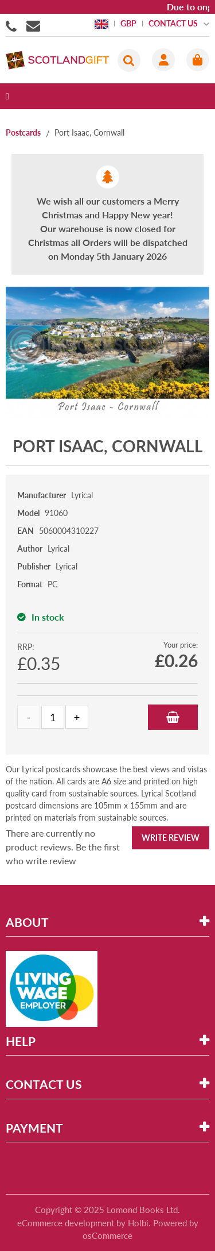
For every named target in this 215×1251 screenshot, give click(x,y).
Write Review (171, 837)
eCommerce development (65, 1223)
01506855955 (13, 25)
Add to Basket (173, 717)
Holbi (138, 1223)
